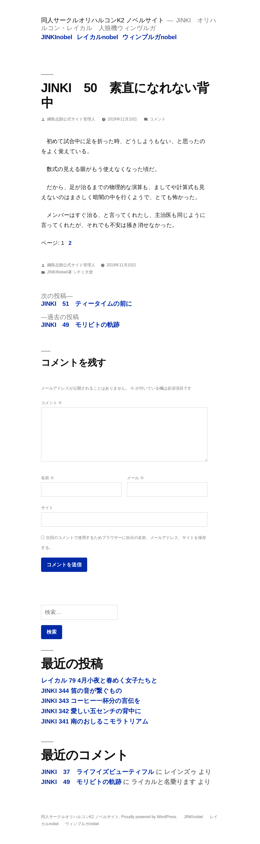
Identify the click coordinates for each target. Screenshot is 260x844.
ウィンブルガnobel (149, 37)
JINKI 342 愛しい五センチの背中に (91, 711)
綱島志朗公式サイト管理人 (71, 119)
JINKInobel (56, 37)
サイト (47, 508)
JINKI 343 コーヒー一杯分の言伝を (91, 700)
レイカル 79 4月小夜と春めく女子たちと (99, 680)
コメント (158, 119)
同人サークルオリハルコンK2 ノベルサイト (102, 20)
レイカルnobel (97, 37)
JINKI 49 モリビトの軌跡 (81, 781)
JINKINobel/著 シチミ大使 (70, 272)
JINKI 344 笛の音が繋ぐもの (81, 690)
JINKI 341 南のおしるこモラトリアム (95, 721)
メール (135, 478)
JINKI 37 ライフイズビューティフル (97, 771)
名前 (47, 478)
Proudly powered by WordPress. (149, 817)
